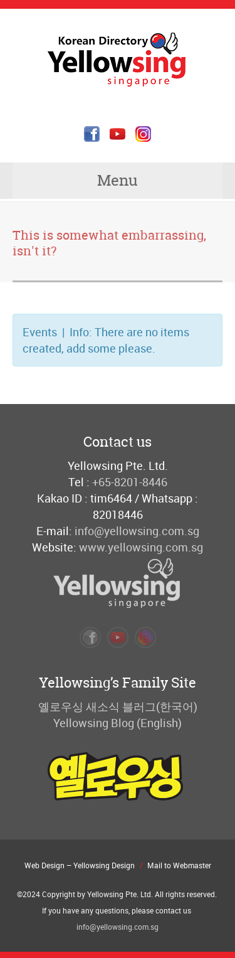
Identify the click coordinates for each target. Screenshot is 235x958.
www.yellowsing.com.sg (141, 547)
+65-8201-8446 (129, 481)
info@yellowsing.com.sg (137, 530)
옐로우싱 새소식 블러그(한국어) (117, 706)
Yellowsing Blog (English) (117, 722)
